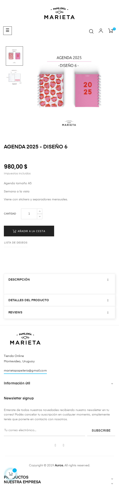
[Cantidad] (29, 214)
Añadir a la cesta (29, 231)
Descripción (19, 279)
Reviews (15, 312)
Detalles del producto (28, 300)
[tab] (59, 280)
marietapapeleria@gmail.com (25, 370)
